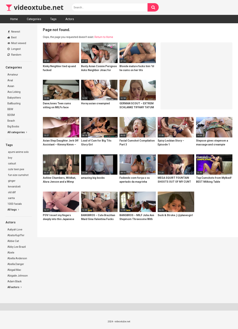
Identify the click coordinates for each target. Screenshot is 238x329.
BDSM (11, 114)
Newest (14, 31)
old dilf (11, 192)
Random (14, 54)
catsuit (11, 163)
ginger (11, 180)
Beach (11, 120)
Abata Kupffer (15, 235)
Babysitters (14, 97)
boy (9, 157)
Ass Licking (14, 91)
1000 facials (14, 203)
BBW (10, 109)
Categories (34, 19)
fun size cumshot (18, 175)
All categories (17, 132)
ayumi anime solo (18, 151)
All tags (13, 209)
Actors (69, 19)
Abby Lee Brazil (16, 246)
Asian (10, 86)
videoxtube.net (34, 7)
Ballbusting (14, 103)
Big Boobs (13, 126)
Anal (10, 80)
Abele (10, 252)
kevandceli (14, 186)
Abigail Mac (14, 269)
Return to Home (103, 37)
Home (14, 19)
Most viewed (16, 43)
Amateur (12, 74)
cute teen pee (15, 169)
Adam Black (14, 281)
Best (12, 37)
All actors (14, 287)
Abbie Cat (13, 241)
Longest (14, 48)
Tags (53, 19)
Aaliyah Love (14, 229)
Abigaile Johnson (17, 275)
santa (11, 198)
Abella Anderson (17, 258)
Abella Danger (15, 264)
